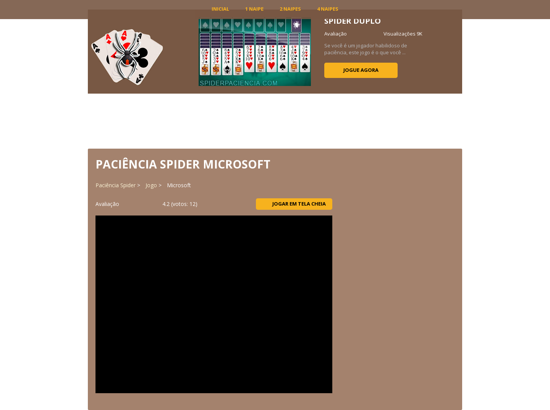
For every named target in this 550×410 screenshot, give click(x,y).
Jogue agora (361, 69)
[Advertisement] (275, 120)
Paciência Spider (115, 185)
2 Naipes (290, 8)
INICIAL (220, 8)
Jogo (151, 185)
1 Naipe (254, 8)
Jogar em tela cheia (294, 203)
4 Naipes (327, 8)
